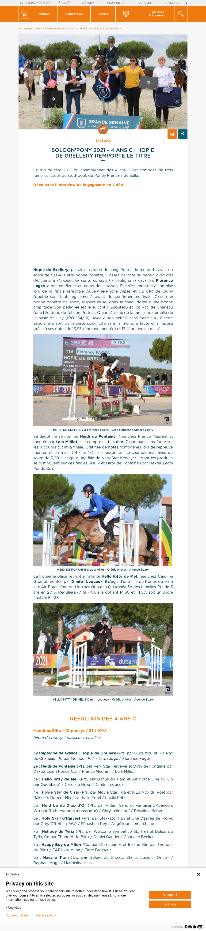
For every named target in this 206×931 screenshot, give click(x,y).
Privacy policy (46, 915)
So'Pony (88, 3)
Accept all (170, 895)
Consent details (17, 915)
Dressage (171, 3)
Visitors (44, 14)
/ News (38, 28)
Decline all (169, 904)
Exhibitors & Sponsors (157, 14)
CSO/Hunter (116, 3)
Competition (74, 14)
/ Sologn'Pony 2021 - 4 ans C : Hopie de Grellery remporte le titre (83, 28)
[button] (44, 14)
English (13, 874)
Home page (25, 28)
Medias (103, 14)
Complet (144, 3)
